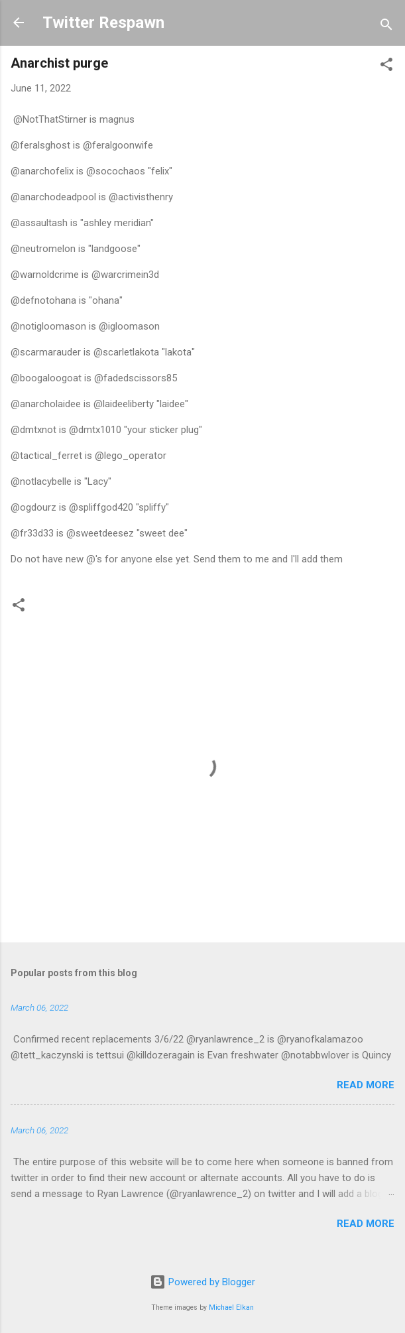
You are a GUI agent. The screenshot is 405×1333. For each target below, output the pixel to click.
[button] (386, 66)
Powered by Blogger (202, 1282)
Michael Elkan (231, 1307)
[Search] (386, 27)
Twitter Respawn (103, 22)
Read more (365, 1085)
